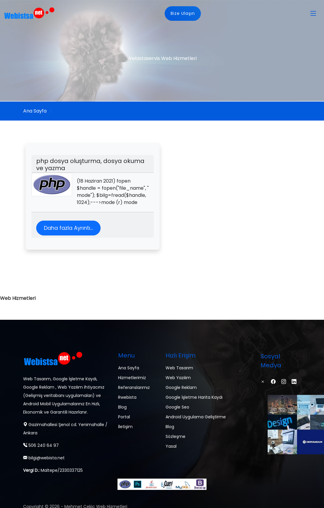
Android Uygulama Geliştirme (196, 417)
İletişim (125, 427)
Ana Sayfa (35, 110)
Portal (124, 417)
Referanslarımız (134, 387)
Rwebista (127, 397)
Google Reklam (181, 387)
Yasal (171, 446)
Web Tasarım (179, 368)
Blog (122, 407)
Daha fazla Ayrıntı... (68, 228)
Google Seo (177, 407)
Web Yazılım (178, 378)
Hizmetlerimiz (132, 378)
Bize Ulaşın (183, 13)
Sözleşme (175, 436)
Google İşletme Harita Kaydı (194, 397)
